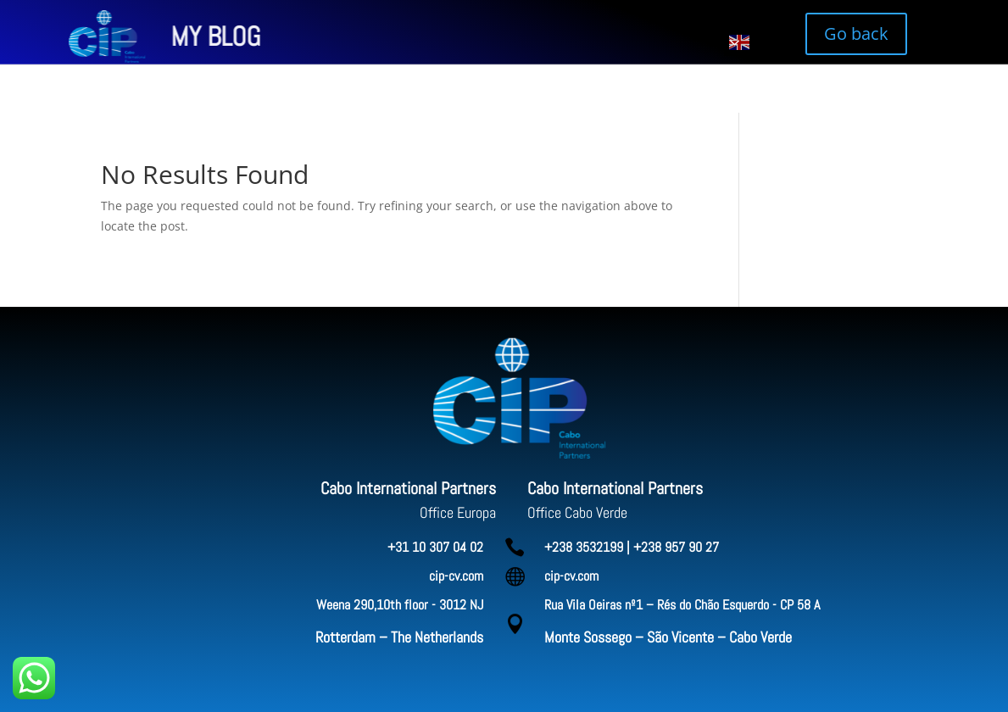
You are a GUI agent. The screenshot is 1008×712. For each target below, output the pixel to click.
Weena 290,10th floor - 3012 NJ (399, 605)
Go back (856, 33)
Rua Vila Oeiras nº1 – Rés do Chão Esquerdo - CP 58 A (682, 605)
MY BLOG (116, 36)
